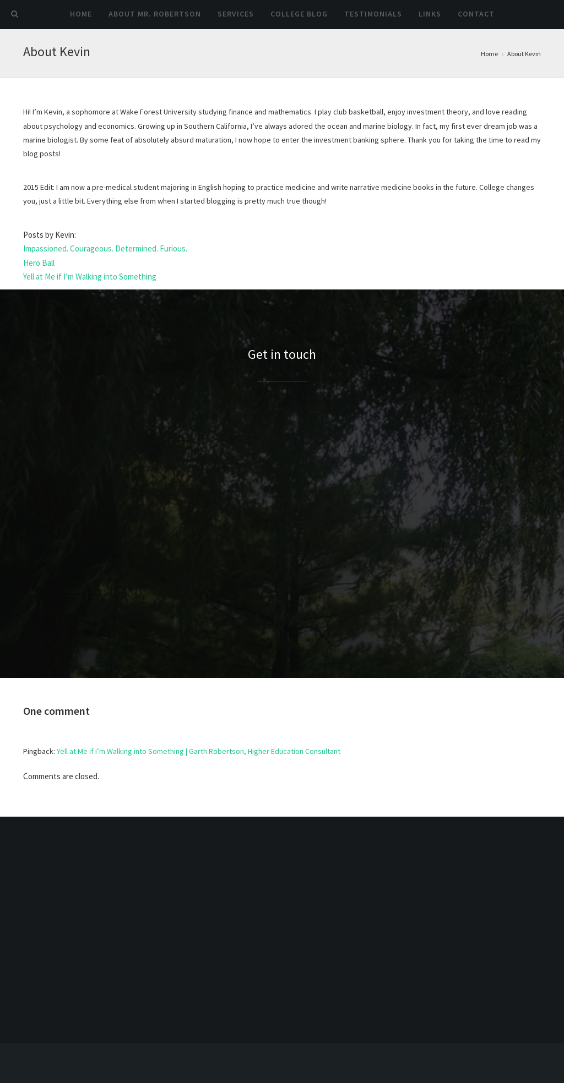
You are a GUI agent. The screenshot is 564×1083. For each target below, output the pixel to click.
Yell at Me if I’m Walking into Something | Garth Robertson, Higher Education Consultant (198, 751)
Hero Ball (39, 263)
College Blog (299, 14)
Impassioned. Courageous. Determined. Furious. (105, 248)
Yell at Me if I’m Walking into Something (89, 276)
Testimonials (373, 14)
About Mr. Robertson (155, 14)
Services (236, 14)
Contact (476, 14)
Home (81, 14)
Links (430, 14)
